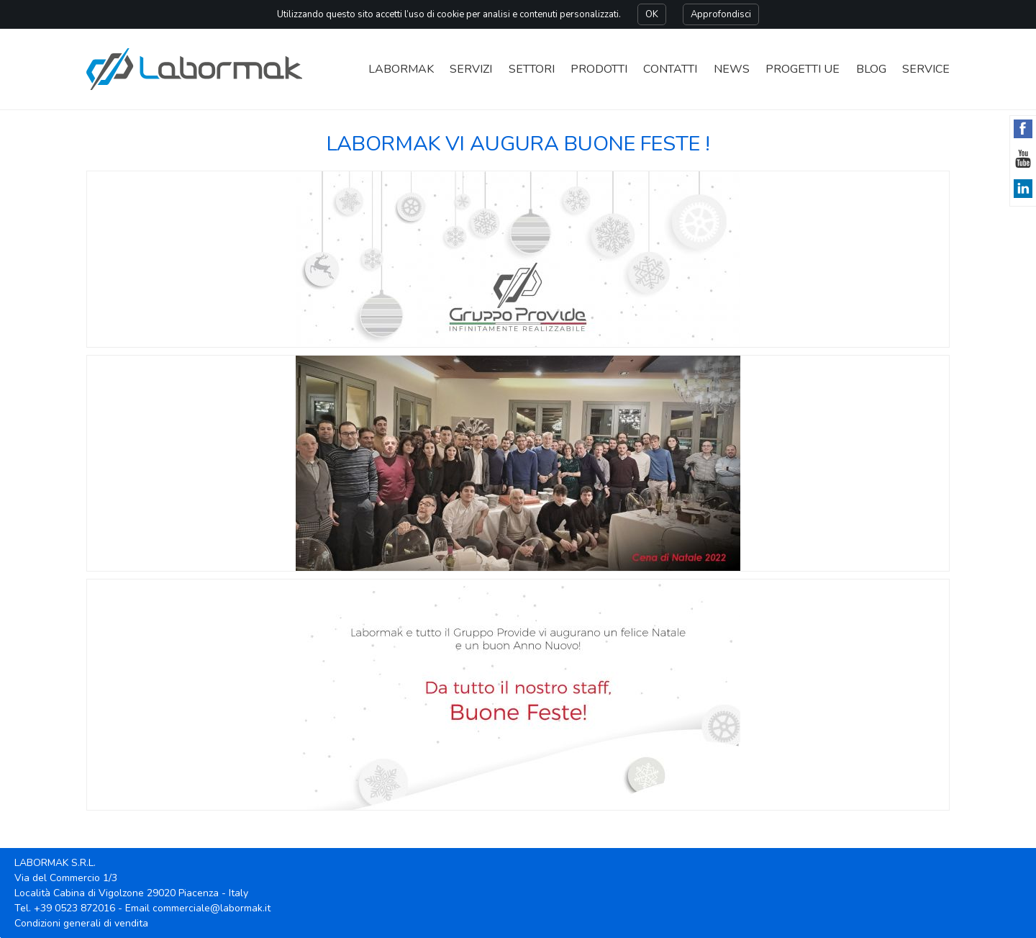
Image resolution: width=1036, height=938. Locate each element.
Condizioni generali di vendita (81, 923)
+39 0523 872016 (74, 908)
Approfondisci (721, 14)
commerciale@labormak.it (212, 908)
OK (651, 14)
